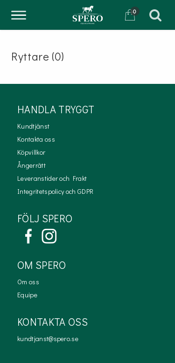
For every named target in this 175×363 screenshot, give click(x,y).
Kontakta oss (36, 139)
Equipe (27, 294)
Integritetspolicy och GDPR (55, 191)
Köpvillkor (31, 152)
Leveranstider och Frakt (52, 178)
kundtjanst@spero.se (47, 338)
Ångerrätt (31, 165)
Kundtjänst (33, 126)
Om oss (28, 281)
